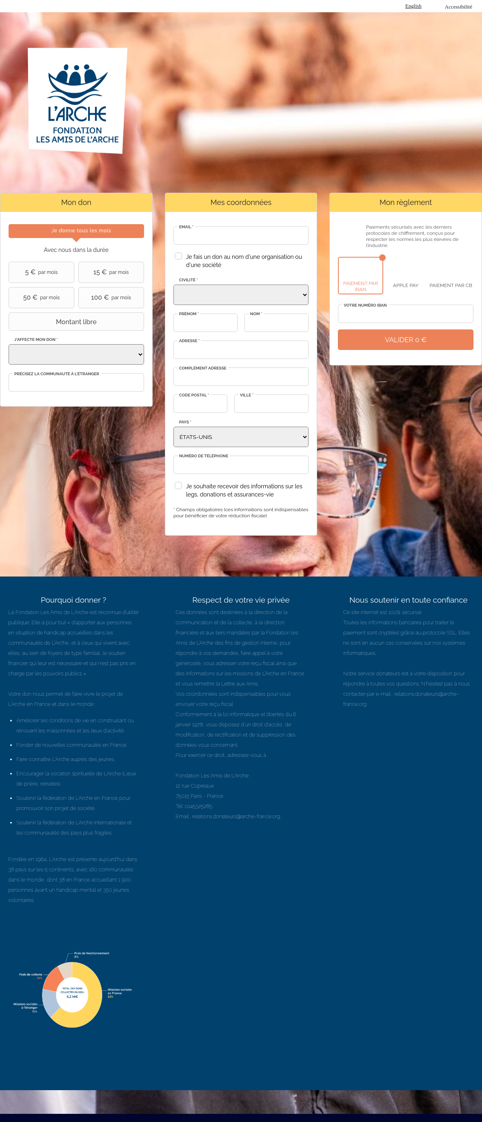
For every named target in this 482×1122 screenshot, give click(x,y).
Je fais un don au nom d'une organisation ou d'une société (244, 261)
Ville (246, 395)
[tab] (76, 231)
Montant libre (54, 322)
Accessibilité (458, 7)
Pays (185, 422)
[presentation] (76, 231)
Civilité (188, 280)
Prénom (189, 314)
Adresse (189, 340)
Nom (256, 314)
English (413, 6)
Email (186, 227)
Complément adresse (203, 368)
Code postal (194, 395)
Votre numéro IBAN (365, 305)
